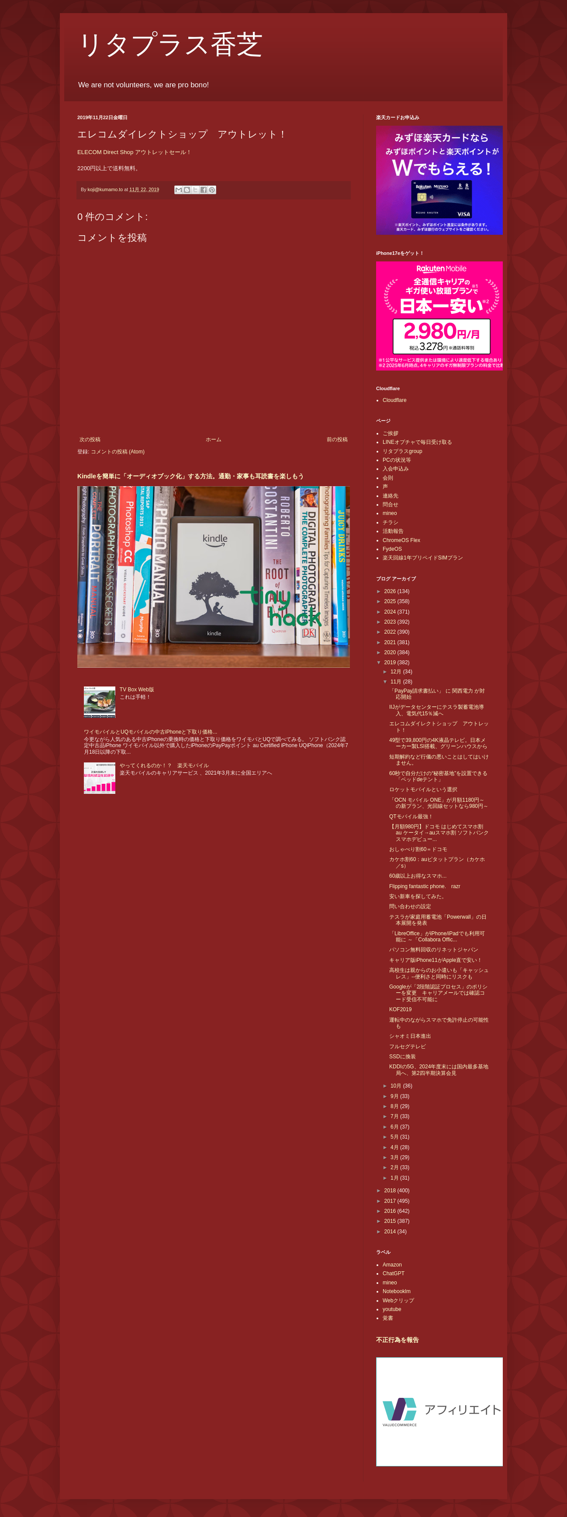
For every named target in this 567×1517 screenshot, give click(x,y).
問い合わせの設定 (410, 906)
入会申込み (396, 469)
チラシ (390, 522)
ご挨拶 (390, 433)
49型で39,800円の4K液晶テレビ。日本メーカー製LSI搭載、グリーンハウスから (438, 743)
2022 (391, 632)
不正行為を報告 (397, 1339)
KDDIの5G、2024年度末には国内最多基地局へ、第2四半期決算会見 (438, 1070)
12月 (397, 672)
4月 (395, 1147)
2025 (391, 601)
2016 (391, 1211)
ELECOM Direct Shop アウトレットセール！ (134, 152)
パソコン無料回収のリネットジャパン (433, 950)
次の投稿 (90, 439)
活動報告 (393, 531)
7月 (395, 1116)
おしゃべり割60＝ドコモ (418, 849)
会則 (388, 478)
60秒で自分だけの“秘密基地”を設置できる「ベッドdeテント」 (438, 776)
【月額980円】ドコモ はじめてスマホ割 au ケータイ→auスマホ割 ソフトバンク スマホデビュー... (439, 833)
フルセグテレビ (407, 1046)
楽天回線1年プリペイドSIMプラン (423, 558)
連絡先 (390, 496)
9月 (395, 1096)
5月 (395, 1137)
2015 (391, 1221)
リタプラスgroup (402, 451)
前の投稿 (337, 439)
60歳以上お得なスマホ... (417, 876)
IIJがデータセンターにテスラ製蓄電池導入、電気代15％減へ (436, 710)
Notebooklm (397, 1291)
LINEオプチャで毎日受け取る (417, 442)
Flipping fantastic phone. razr (424, 886)
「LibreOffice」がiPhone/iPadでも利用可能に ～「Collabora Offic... (437, 936)
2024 (391, 612)
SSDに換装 (402, 1057)
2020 (391, 652)
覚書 (388, 1318)
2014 (391, 1232)
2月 (395, 1167)
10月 (397, 1086)
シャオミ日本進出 (410, 1036)
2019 (391, 662)
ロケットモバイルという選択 (423, 789)
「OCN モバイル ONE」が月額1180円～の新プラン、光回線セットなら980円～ (438, 803)
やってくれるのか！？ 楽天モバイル (164, 765)
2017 (391, 1201)
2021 (391, 642)
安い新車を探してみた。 (418, 896)
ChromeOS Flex (401, 540)
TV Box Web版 (137, 689)
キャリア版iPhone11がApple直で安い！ (435, 960)
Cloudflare (395, 400)
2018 (391, 1191)
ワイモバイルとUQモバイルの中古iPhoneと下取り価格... (150, 732)
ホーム (213, 439)
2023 (391, 622)
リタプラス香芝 (170, 44)
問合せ (390, 504)
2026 (391, 591)
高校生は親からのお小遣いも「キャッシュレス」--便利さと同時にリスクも (439, 973)
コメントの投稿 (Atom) (118, 452)
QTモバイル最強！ (411, 816)
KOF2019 (400, 1009)
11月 (397, 682)
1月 (395, 1178)
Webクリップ (398, 1300)
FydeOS (392, 549)
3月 (395, 1157)
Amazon (392, 1265)
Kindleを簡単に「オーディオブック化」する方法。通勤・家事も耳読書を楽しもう (190, 476)
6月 (395, 1127)
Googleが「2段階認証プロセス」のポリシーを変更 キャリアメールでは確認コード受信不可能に (438, 993)
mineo (390, 513)
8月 (395, 1106)
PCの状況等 (397, 460)
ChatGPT (394, 1273)
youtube (392, 1309)
